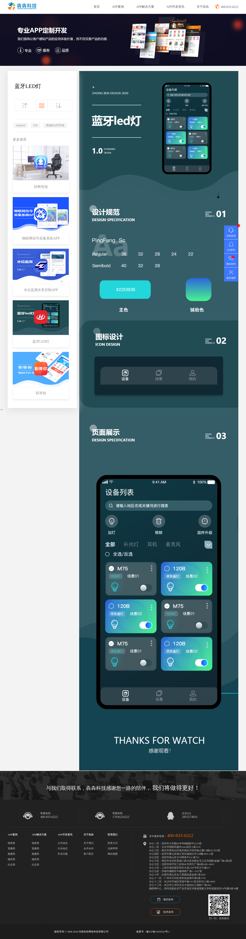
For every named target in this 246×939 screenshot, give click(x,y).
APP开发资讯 (175, 6)
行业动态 (63, 848)
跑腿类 (11, 853)
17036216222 (120, 816)
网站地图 (113, 853)
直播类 (11, 848)
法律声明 (113, 848)
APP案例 (118, 6)
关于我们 (89, 843)
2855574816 (189, 816)
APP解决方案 (145, 6)
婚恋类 (11, 859)
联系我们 (113, 834)
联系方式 (113, 843)
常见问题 (63, 853)
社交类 (11, 864)
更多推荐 (20, 139)
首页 (97, 6)
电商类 (11, 843)
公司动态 (63, 843)
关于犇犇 (203, 6)
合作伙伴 (89, 848)
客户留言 (89, 853)
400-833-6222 (49, 816)
